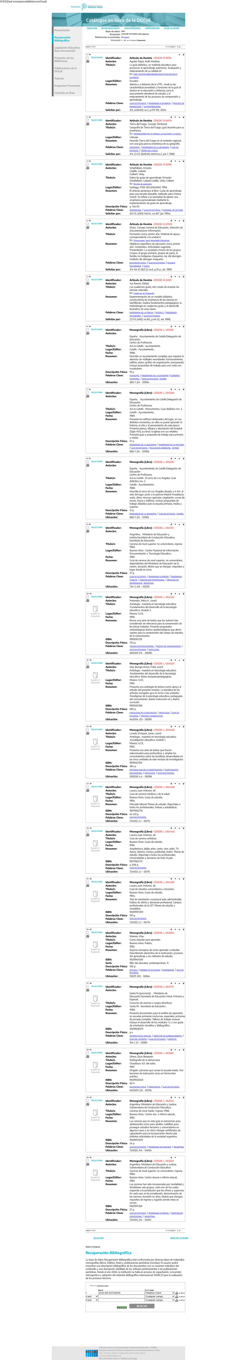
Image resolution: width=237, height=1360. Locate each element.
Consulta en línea (64, 92)
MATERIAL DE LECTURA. (173, 210)
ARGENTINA (148, 583)
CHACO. (146, 266)
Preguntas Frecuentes (67, 85)
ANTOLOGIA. (154, 649)
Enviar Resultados (110, 28)
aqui (135, 1358)
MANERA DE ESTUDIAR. (150, 970)
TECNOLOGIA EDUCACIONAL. (142, 646)
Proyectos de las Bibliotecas (64, 59)
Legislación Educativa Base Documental (67, 49)
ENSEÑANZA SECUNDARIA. (160, 1147)
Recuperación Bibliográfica (62, 39)
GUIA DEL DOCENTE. (138, 1039)
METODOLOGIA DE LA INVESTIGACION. (146, 770)
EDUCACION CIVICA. (138, 263)
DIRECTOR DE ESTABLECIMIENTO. (168, 1036)
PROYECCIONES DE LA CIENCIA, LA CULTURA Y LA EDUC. (157, 134)
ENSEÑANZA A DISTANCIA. (160, 103)
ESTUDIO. (134, 970)
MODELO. (160, 312)
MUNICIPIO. (135, 375)
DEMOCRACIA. (154, 1087)
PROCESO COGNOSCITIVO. (152, 716)
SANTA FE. (172, 1039)
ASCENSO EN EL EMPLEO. (141, 1036)
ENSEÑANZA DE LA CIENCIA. (142, 312)
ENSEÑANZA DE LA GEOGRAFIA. (155, 147)
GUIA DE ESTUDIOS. (138, 103)
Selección (92, 28)
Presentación (62, 30)
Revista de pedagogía (143, 184)
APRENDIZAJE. (136, 210)
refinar (126, 37)
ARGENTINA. (179, 1147)
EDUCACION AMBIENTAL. (160, 448)
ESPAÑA (163, 379)
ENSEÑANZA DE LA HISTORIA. (171, 445)
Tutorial (59, 78)
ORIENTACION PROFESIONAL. (152, 580)
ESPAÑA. (180, 514)
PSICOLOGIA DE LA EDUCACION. (143, 712)
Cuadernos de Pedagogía (144, 293)
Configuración (152, 28)
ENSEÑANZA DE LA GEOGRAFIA (155, 375)
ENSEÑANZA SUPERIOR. (159, 576)
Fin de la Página (171, 28)
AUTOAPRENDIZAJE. (152, 106)
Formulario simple (102, 1285)
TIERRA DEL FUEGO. (149, 150)
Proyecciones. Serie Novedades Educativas (151, 240)
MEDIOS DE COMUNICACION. (168, 646)
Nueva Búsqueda (132, 28)
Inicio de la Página (179, 1238)
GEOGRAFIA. (135, 147)
